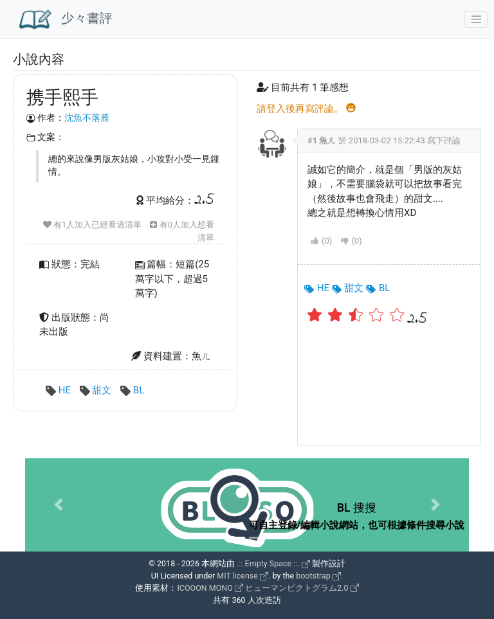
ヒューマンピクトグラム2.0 (301, 588)
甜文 (97, 390)
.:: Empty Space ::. (273, 563)
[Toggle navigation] (476, 19)
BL (132, 390)
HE (59, 390)
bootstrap (318, 575)
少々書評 (66, 19)
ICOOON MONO (209, 588)
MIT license (242, 575)
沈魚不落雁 (86, 117)
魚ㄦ (327, 140)
